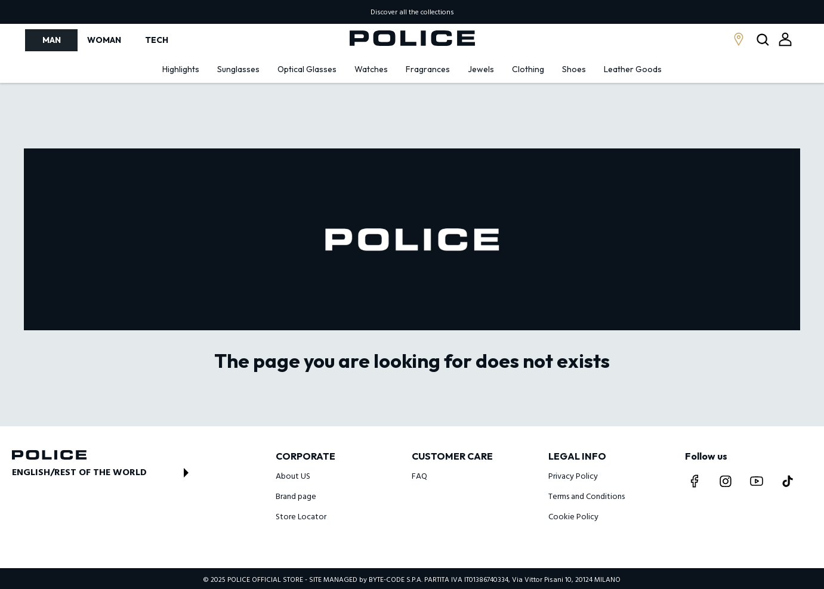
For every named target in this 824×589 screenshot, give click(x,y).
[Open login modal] (785, 39)
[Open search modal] (764, 40)
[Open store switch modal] (104, 472)
